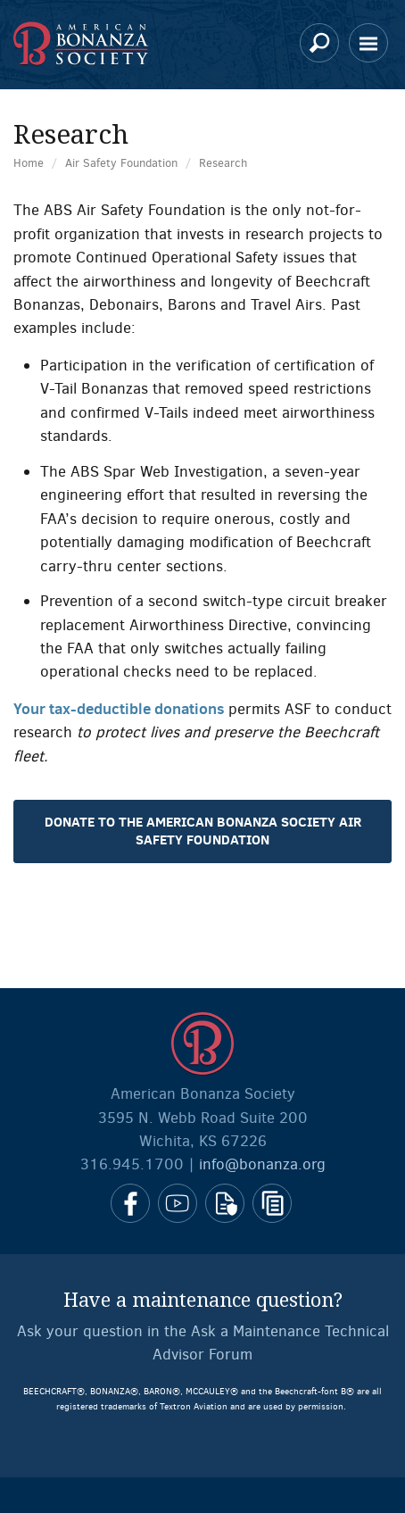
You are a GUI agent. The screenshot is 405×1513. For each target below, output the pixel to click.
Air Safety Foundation (121, 162)
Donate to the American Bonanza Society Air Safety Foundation (203, 830)
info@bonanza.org (262, 1164)
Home (28, 162)
